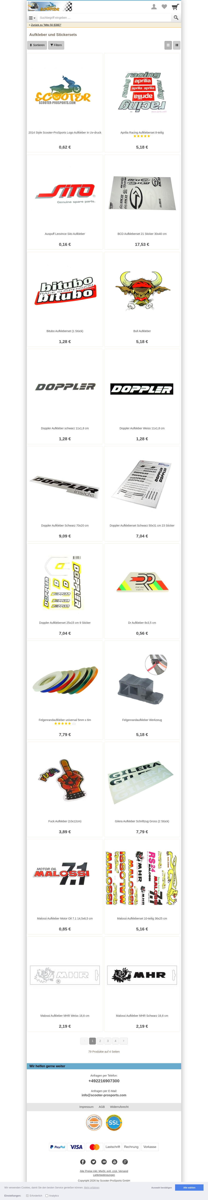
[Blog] (104, 1162)
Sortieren (37, 45)
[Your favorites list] (164, 7)
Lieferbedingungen (104, 1174)
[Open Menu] (32, 17)
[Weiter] (124, 1041)
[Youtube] (114, 1162)
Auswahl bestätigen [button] (161, 1187)
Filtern (56, 45)
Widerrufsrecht (119, 1106)
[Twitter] (93, 1162)
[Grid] (168, 45)
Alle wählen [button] (189, 1187)
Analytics (54, 1195)
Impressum (86, 1106)
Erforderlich (36, 1195)
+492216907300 (104, 1080)
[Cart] (175, 7)
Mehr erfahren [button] (91, 1187)
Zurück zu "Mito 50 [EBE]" (46, 24)
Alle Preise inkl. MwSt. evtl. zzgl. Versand (104, 1171)
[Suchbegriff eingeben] (104, 18)
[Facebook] (83, 1162)
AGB (102, 1106)
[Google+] (125, 1162)
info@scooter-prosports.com (104, 1095)
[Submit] (176, 17)
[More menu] (154, 7)
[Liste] (176, 45)
